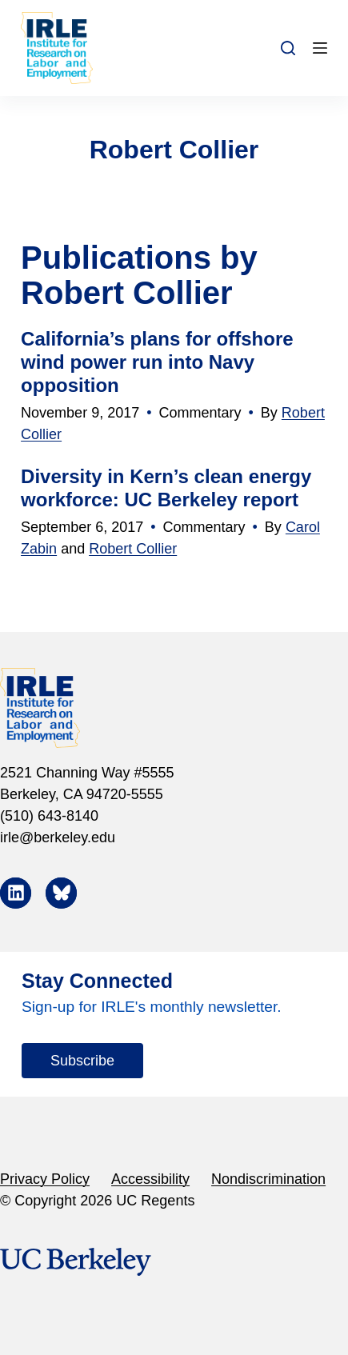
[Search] (288, 48)
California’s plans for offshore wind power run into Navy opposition (157, 362)
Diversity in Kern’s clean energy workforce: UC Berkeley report (166, 488)
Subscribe (82, 1061)
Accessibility (150, 1179)
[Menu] (320, 48)
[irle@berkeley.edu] (174, 838)
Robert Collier (133, 549)
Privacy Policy (45, 1179)
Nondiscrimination (268, 1179)
